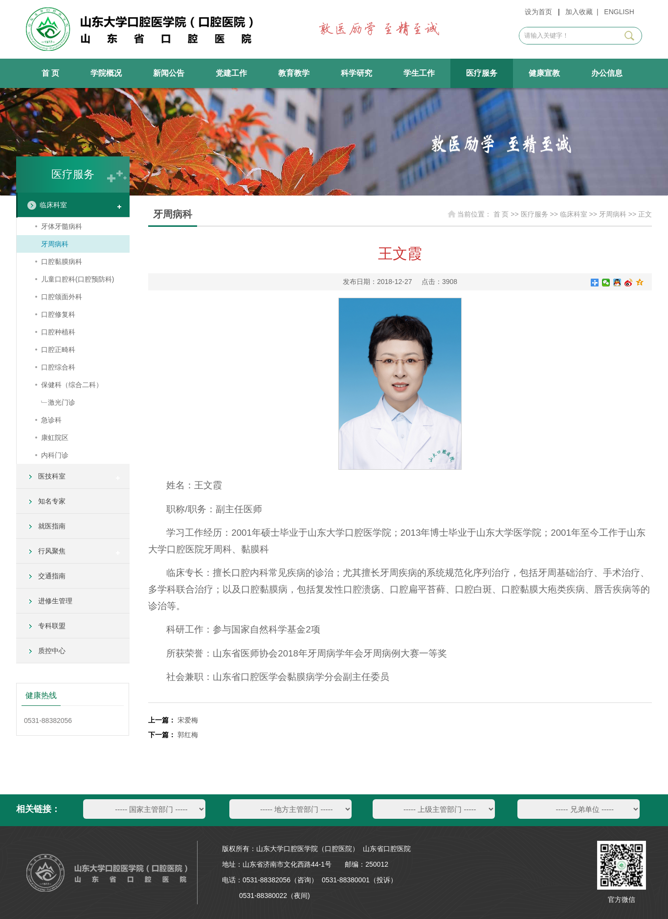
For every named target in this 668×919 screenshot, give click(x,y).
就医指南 (52, 526)
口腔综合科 (58, 367)
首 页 (50, 73)
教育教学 (294, 73)
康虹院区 (54, 437)
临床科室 (53, 205)
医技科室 (52, 476)
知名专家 (52, 501)
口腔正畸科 (58, 349)
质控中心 (52, 651)
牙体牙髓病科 (61, 226)
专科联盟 (52, 626)
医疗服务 (481, 73)
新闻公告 (168, 73)
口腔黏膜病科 (61, 261)
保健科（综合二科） (72, 385)
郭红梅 (188, 735)
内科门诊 (54, 455)
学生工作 (419, 73)
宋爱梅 (188, 720)
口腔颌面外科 (61, 297)
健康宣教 (544, 73)
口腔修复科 (58, 314)
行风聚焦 (52, 551)
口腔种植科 (58, 332)
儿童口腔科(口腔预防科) (77, 279)
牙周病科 (54, 244)
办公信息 (607, 73)
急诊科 (51, 420)
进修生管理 (55, 601)
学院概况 (106, 73)
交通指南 (52, 576)
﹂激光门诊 (58, 402)
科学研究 (356, 73)
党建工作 (231, 73)
